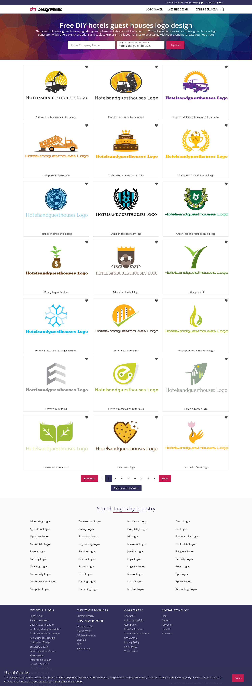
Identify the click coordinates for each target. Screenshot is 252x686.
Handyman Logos (137, 520)
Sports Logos (183, 580)
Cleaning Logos (38, 565)
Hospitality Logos (137, 528)
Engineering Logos (89, 543)
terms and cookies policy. (68, 681)
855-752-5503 (191, 2)
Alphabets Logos (39, 535)
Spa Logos (182, 573)
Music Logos (183, 520)
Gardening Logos (88, 588)
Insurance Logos (136, 543)
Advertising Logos (40, 520)
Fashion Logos (87, 550)
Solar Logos (182, 565)
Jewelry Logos (135, 550)
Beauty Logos (38, 550)
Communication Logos (43, 580)
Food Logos (85, 573)
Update (175, 45)
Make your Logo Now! (126, 487)
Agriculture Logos (40, 528)
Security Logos (184, 558)
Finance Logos (87, 558)
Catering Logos (38, 558)
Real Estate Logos (186, 543)
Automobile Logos (40, 543)
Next (165, 477)
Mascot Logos (135, 573)
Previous (89, 477)
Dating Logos (86, 528)
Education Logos (88, 535)
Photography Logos (187, 535)
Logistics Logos (136, 565)
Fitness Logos (86, 565)
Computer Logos (39, 588)
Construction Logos (90, 520)
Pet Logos (181, 528)
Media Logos (134, 580)
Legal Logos (134, 558)
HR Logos (132, 535)
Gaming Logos (87, 580)
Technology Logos (186, 588)
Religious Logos (185, 550)
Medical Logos (135, 588)
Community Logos (40, 573)
